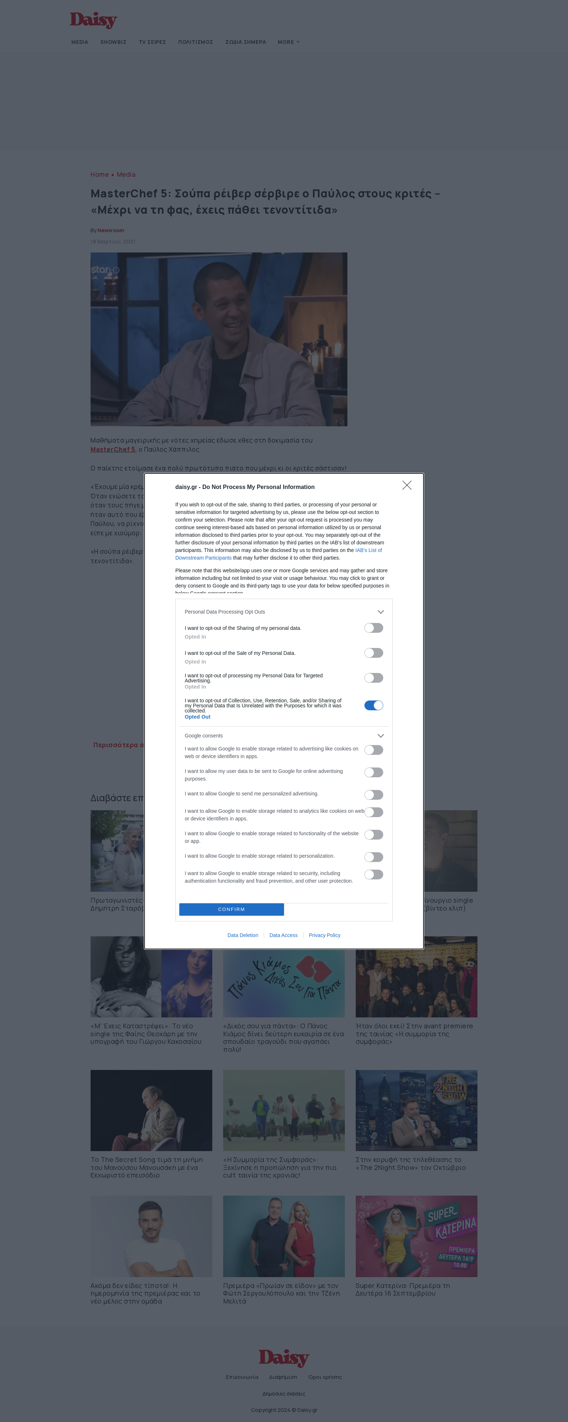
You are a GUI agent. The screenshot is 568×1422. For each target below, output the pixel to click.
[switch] (373, 628)
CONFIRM (231, 909)
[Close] (409, 487)
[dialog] (284, 711)
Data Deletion (242, 935)
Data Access (284, 935)
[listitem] (284, 612)
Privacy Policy (325, 935)
